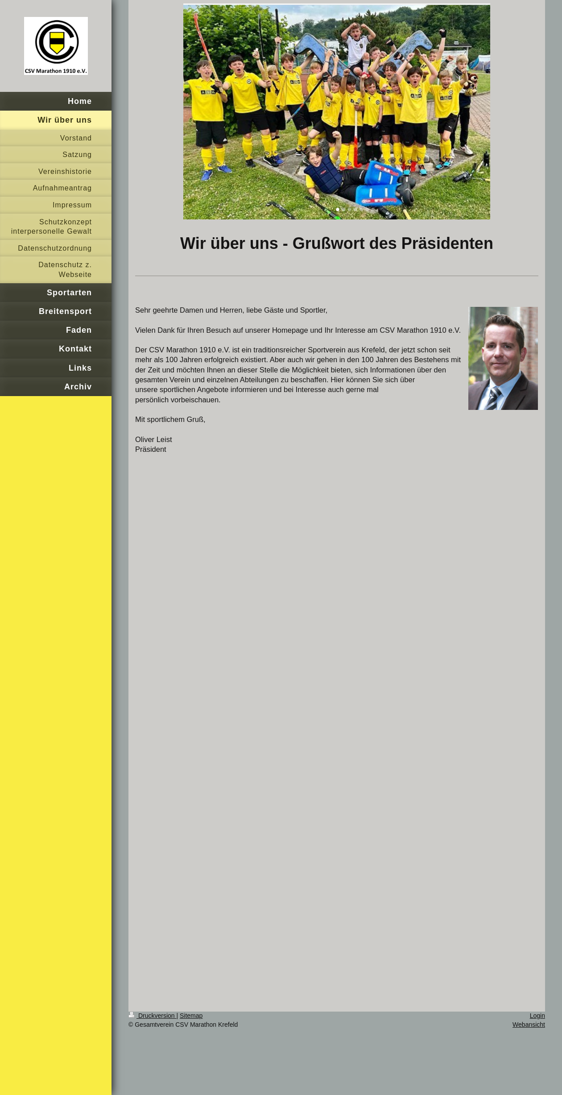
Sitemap (191, 1015)
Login (537, 1015)
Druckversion (152, 1015)
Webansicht (528, 1024)
